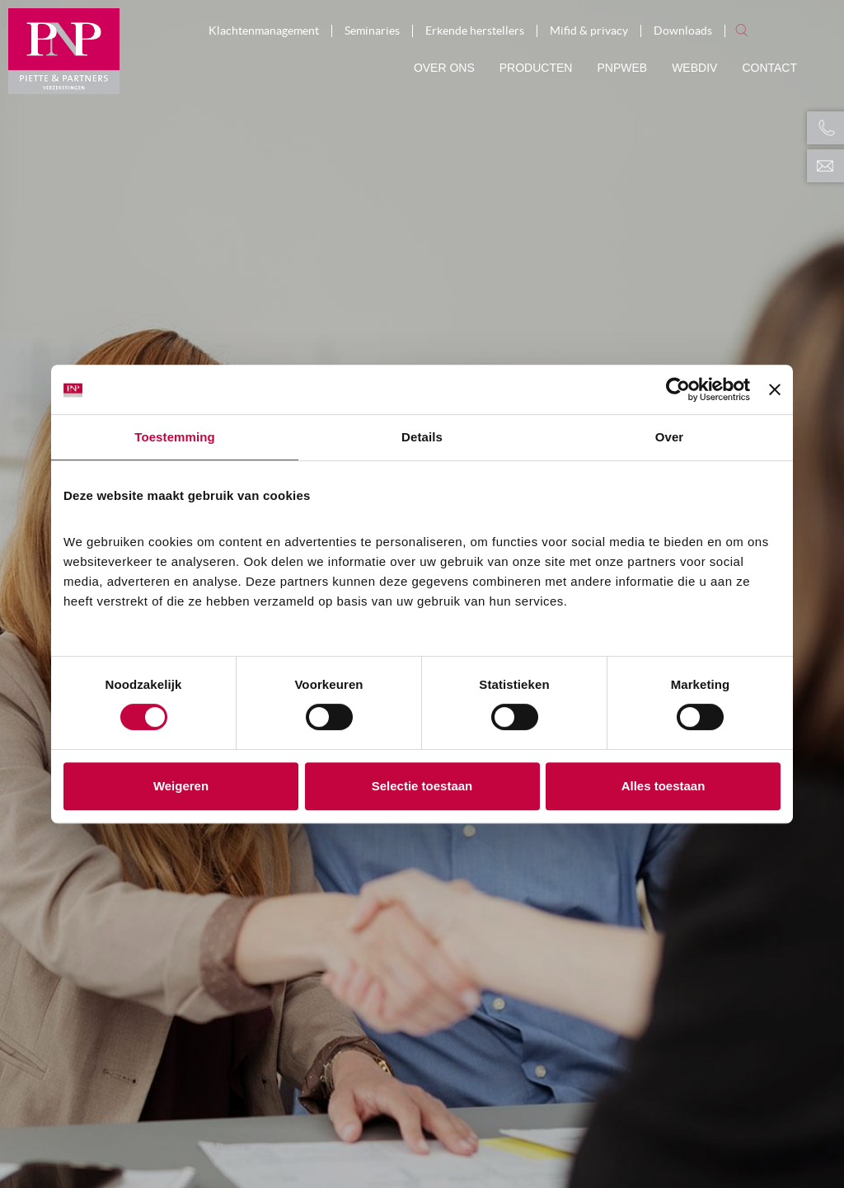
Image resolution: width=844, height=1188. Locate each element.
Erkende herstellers (474, 31)
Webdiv (694, 67)
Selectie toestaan (422, 786)
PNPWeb (622, 67)
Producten (536, 67)
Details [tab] (422, 437)
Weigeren (181, 786)
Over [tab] (669, 437)
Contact (769, 67)
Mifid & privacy (589, 31)
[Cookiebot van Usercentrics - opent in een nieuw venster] (678, 389)
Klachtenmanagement (264, 31)
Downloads (683, 31)
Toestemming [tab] (174, 437)
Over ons (444, 67)
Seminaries (372, 31)
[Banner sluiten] (775, 389)
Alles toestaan (663, 786)
